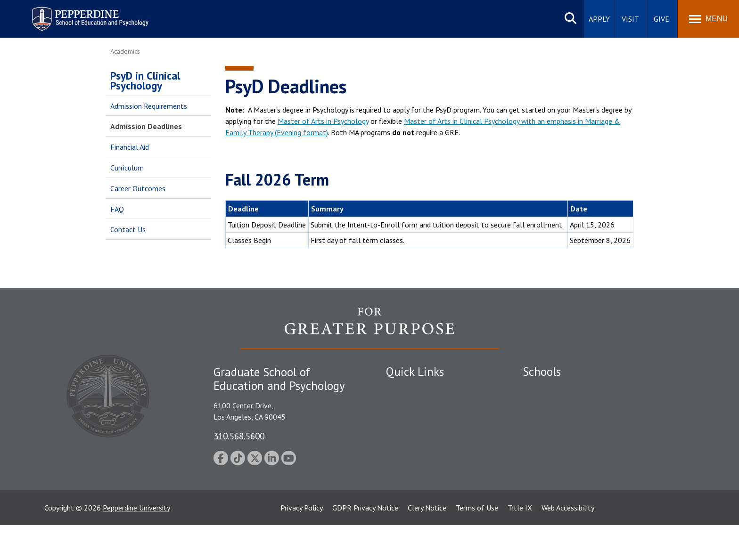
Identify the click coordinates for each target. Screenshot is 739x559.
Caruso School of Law (558, 406)
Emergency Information (423, 422)
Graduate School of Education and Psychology (596, 438)
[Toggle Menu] (708, 19)
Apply (599, 19)
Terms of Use (477, 541)
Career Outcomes (137, 188)
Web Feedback (408, 504)
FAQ (117, 209)
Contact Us (128, 229)
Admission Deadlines (146, 126)
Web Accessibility (568, 541)
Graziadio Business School (564, 422)
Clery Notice (427, 541)
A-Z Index (401, 471)
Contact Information (419, 455)
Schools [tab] (542, 371)
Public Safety (407, 389)
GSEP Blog (403, 488)
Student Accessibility (418, 406)
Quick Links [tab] (415, 371)
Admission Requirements (148, 106)
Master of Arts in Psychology (323, 121)
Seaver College (546, 389)
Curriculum (127, 167)
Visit (630, 19)
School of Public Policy (559, 455)
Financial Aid (129, 147)
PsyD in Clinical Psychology (145, 80)
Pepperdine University (136, 541)
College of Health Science (564, 471)
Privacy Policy (301, 541)
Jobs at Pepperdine (415, 438)
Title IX (520, 541)
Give (661, 19)
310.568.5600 (238, 436)
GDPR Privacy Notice (365, 541)
